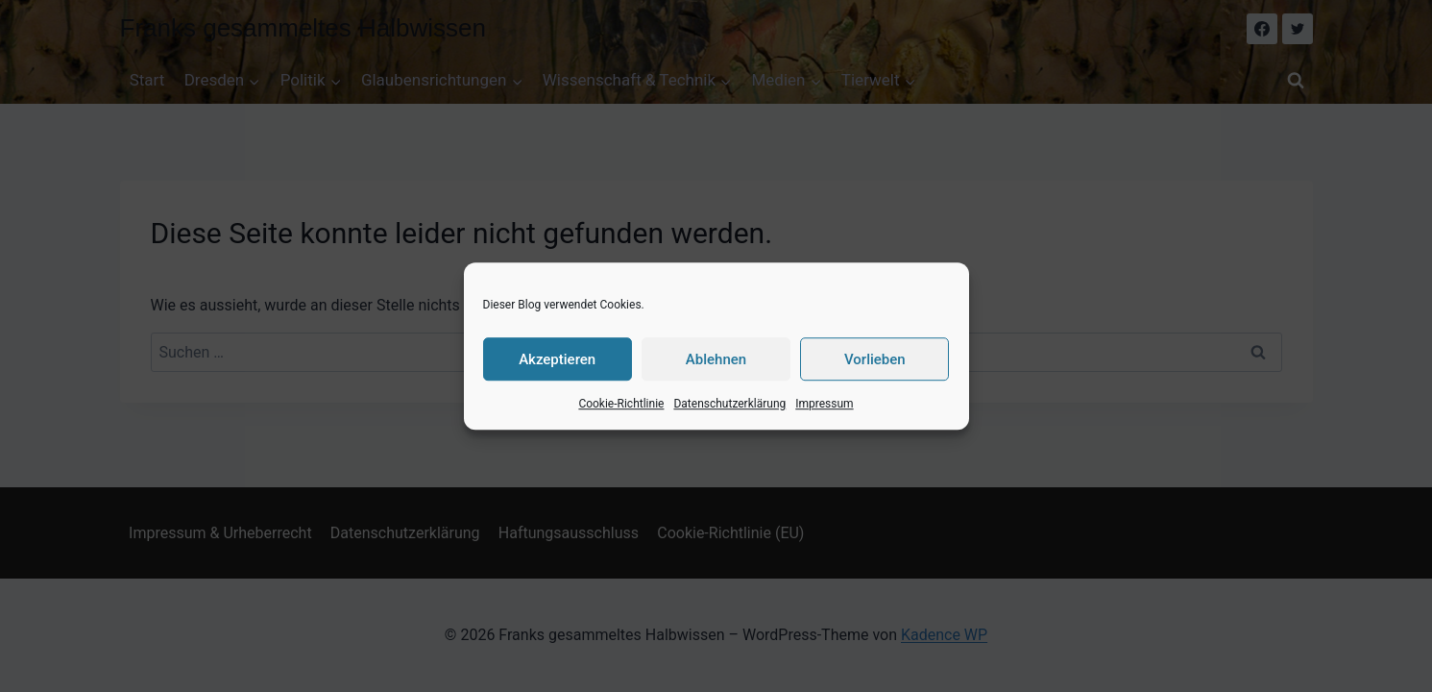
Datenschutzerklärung (729, 403)
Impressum (824, 403)
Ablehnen (716, 359)
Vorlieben (875, 359)
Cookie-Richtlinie (621, 403)
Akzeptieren (557, 359)
